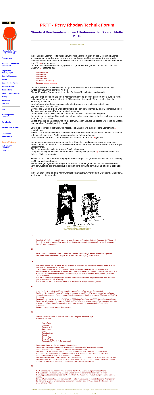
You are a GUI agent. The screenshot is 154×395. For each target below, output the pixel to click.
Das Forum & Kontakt (10, 127)
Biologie (5, 97)
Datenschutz (7, 136)
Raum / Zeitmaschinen (11, 93)
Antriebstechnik (8, 86)
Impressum (6, 133)
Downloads (6, 122)
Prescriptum (7, 58)
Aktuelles (5, 104)
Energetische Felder (10, 83)
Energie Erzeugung (9, 76)
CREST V (5, 150)
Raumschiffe (7, 90)
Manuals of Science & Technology (11, 64)
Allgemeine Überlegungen (7, 71)
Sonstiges (6, 100)
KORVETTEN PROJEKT (7, 146)
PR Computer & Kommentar (8, 115)
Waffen (4, 79)
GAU (3, 109)
